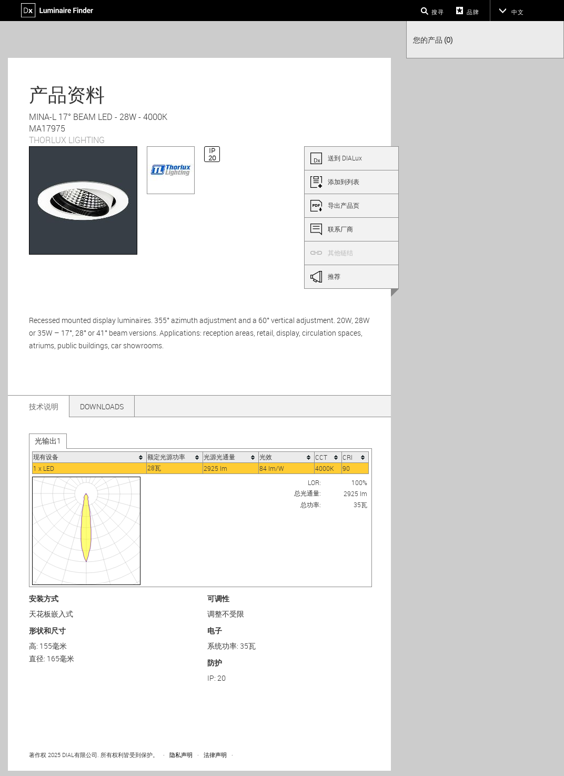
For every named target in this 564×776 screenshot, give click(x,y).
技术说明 (43, 406)
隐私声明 (181, 755)
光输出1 (48, 441)
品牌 (473, 12)
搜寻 (437, 12)
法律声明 (215, 755)
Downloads (102, 406)
